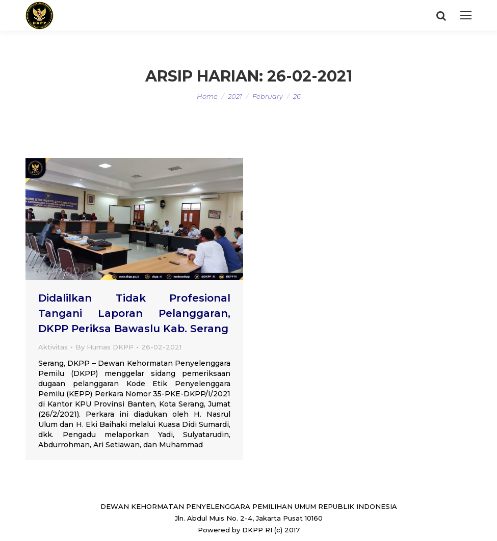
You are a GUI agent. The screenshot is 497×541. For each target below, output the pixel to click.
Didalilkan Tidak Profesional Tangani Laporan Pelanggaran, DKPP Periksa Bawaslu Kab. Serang (134, 313)
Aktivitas (53, 347)
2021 (235, 96)
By (104, 347)
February (267, 96)
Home (207, 96)
